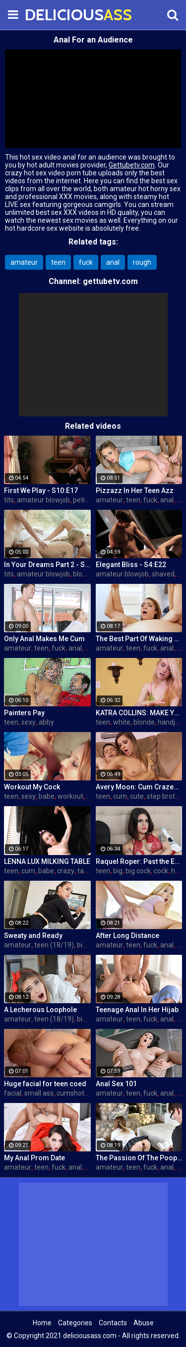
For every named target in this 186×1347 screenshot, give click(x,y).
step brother (166, 796)
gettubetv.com (110, 281)
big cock (138, 871)
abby (46, 722)
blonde (83, 574)
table (85, 871)
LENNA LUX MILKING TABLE (47, 861)
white (121, 722)
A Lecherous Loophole (40, 1010)
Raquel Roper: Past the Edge (139, 861)
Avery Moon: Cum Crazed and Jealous (139, 787)
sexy (28, 722)
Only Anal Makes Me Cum (44, 639)
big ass (88, 945)
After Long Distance (127, 935)
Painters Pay (24, 713)
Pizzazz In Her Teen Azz (135, 490)
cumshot (70, 1093)
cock (161, 871)
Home (42, 1323)
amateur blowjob (43, 500)
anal (113, 262)
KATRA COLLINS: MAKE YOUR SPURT (139, 713)
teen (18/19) (54, 945)
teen (58, 262)
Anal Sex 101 (116, 1084)
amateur (24, 262)
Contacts (113, 1323)
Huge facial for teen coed (45, 1084)
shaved (163, 574)
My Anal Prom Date (34, 1158)
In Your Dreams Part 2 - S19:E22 (47, 565)
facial (12, 1093)
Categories (75, 1323)
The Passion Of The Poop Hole (139, 1158)
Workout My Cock (32, 787)
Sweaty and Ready (33, 935)
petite (82, 500)
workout (70, 796)
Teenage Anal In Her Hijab (137, 1010)
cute (137, 796)
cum (120, 796)
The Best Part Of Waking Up (139, 639)
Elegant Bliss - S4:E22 (131, 565)
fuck (86, 262)
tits (9, 500)
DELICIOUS (49, 14)
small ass (39, 1093)
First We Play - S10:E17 (41, 490)
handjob (170, 722)
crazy (65, 871)
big (118, 871)
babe (47, 796)
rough (142, 262)
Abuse (143, 1323)
